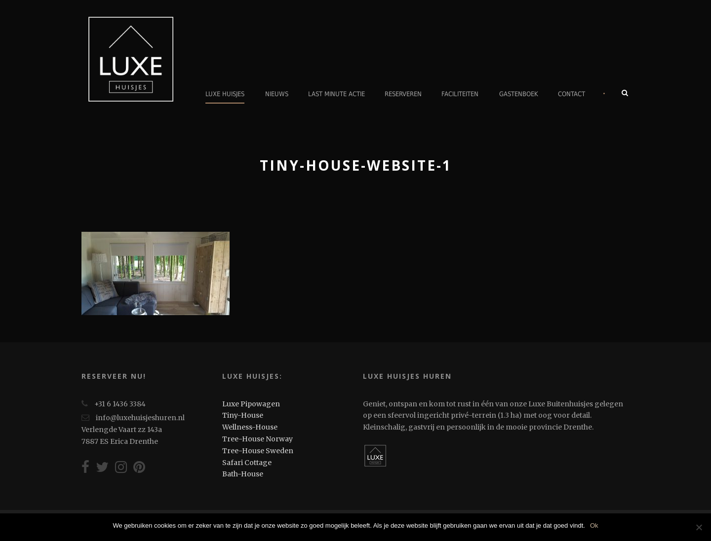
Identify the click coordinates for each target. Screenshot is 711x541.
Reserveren (403, 94)
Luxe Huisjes (224, 94)
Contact (571, 94)
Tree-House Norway (257, 438)
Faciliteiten (459, 94)
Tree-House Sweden (257, 450)
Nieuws (276, 94)
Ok (594, 525)
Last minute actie (336, 94)
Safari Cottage (247, 462)
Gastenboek (518, 94)
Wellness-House (249, 427)
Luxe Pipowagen (251, 403)
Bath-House (242, 473)
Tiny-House (242, 415)
